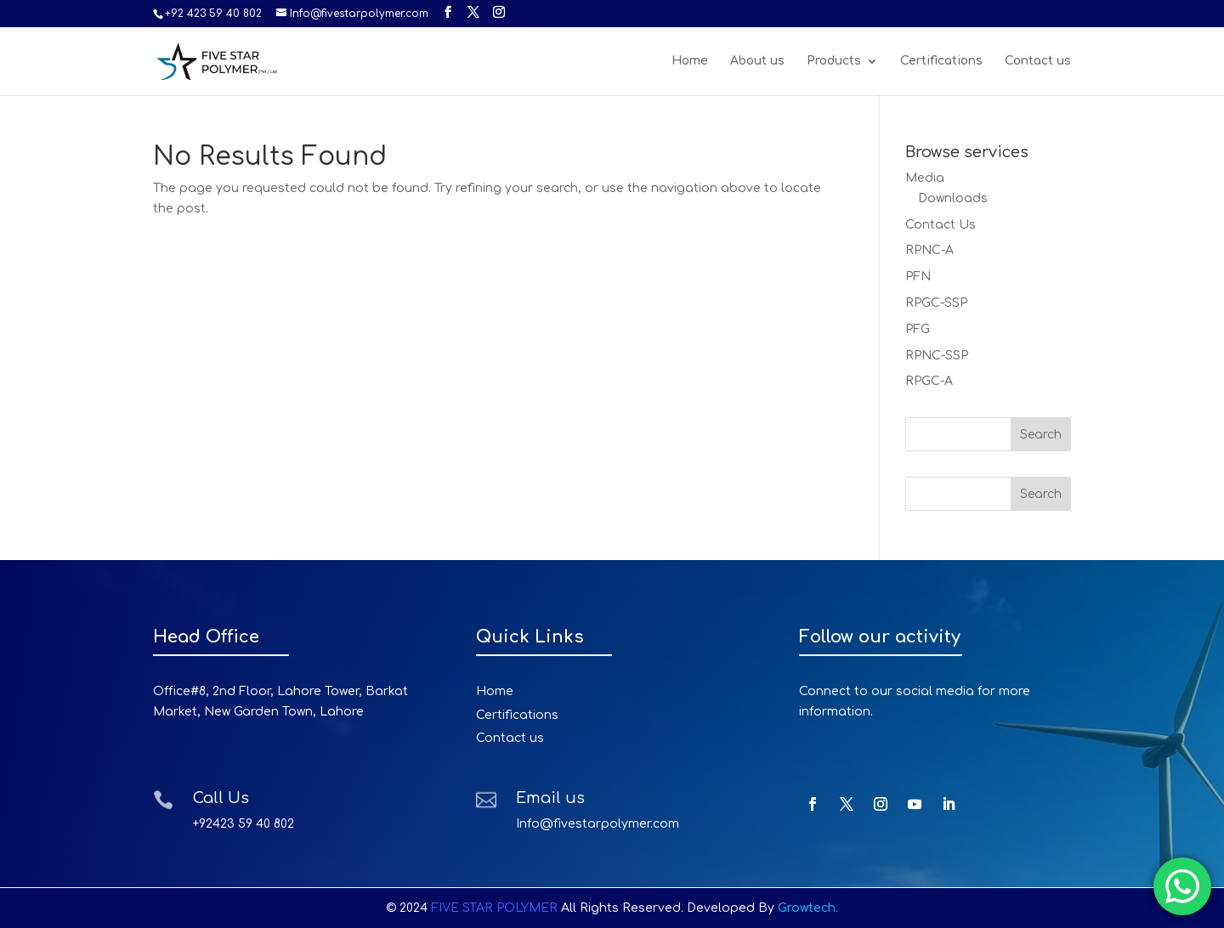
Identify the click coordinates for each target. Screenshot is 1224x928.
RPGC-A (929, 381)
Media (924, 178)
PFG (917, 329)
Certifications (941, 61)
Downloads (953, 198)
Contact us (1038, 61)
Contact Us (940, 224)
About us (757, 61)
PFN (918, 276)
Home (690, 61)
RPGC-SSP (936, 303)
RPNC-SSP (936, 355)
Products (834, 61)
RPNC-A (929, 250)
